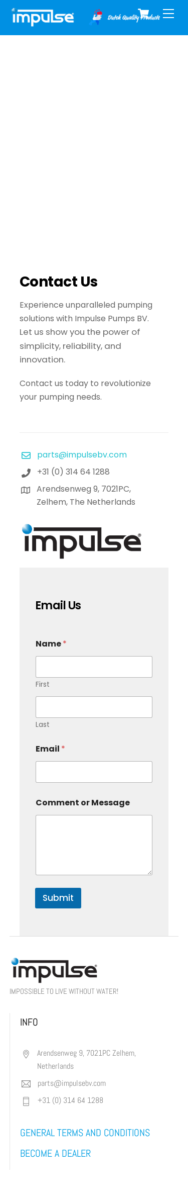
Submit (58, 898)
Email (50, 749)
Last (43, 724)
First (43, 684)
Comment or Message (83, 802)
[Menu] (168, 14)
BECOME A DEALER (55, 1153)
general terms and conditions (85, 1132)
